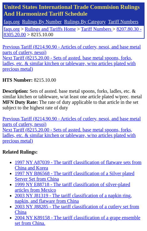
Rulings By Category (85, 21)
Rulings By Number (42, 21)
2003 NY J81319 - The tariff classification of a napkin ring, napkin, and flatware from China (73, 198)
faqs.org (12, 21)
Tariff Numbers (123, 21)
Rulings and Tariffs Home (50, 29)
